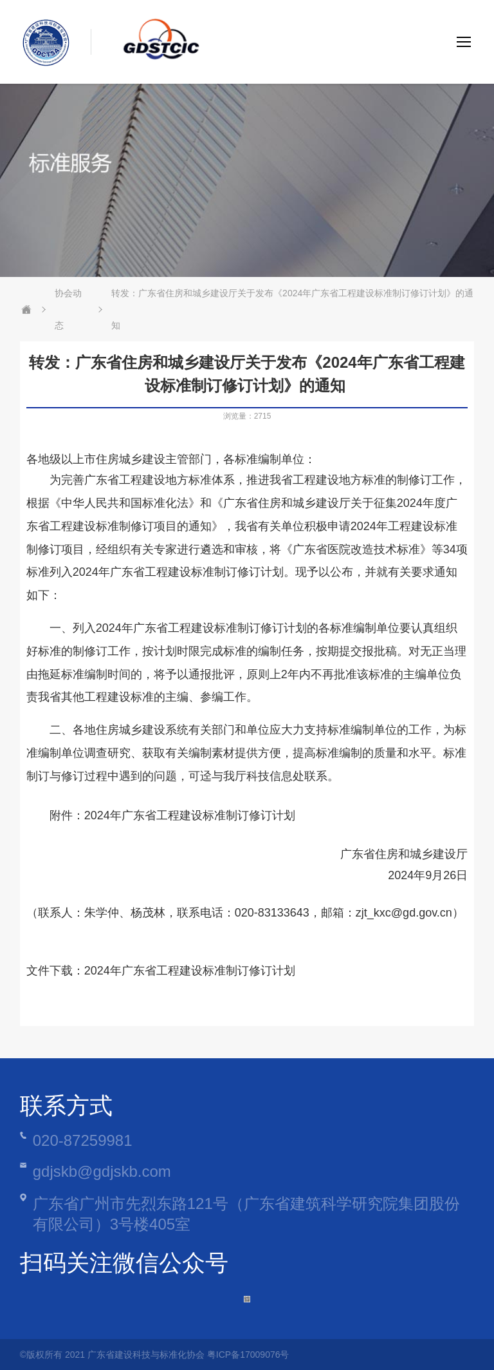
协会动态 (68, 309)
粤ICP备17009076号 (248, 1354)
